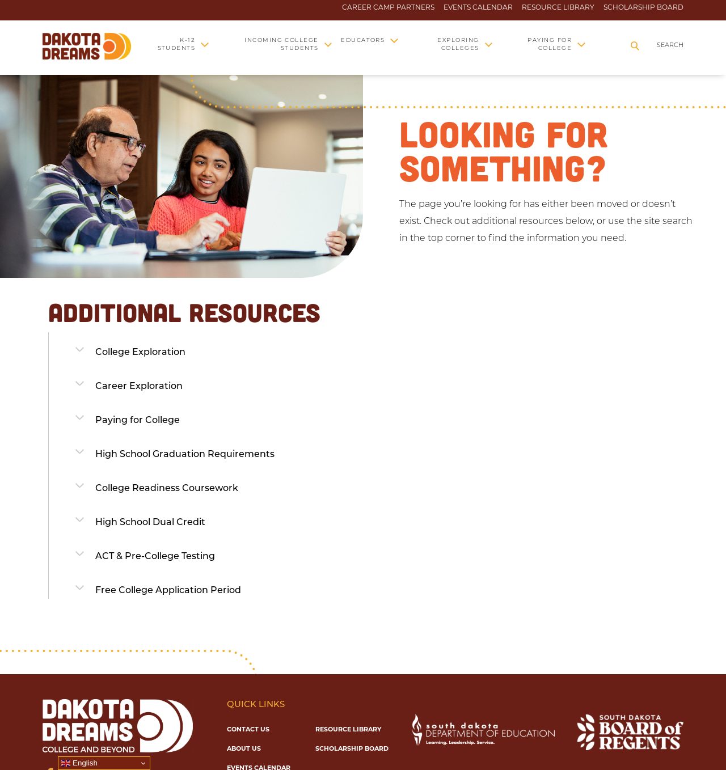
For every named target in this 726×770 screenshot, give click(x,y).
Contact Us (248, 729)
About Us (244, 748)
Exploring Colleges (458, 44)
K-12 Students (177, 44)
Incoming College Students (281, 44)
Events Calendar (478, 7)
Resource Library (558, 7)
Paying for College (549, 44)
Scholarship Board (643, 7)
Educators (363, 40)
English (79, 763)
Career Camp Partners (388, 7)
